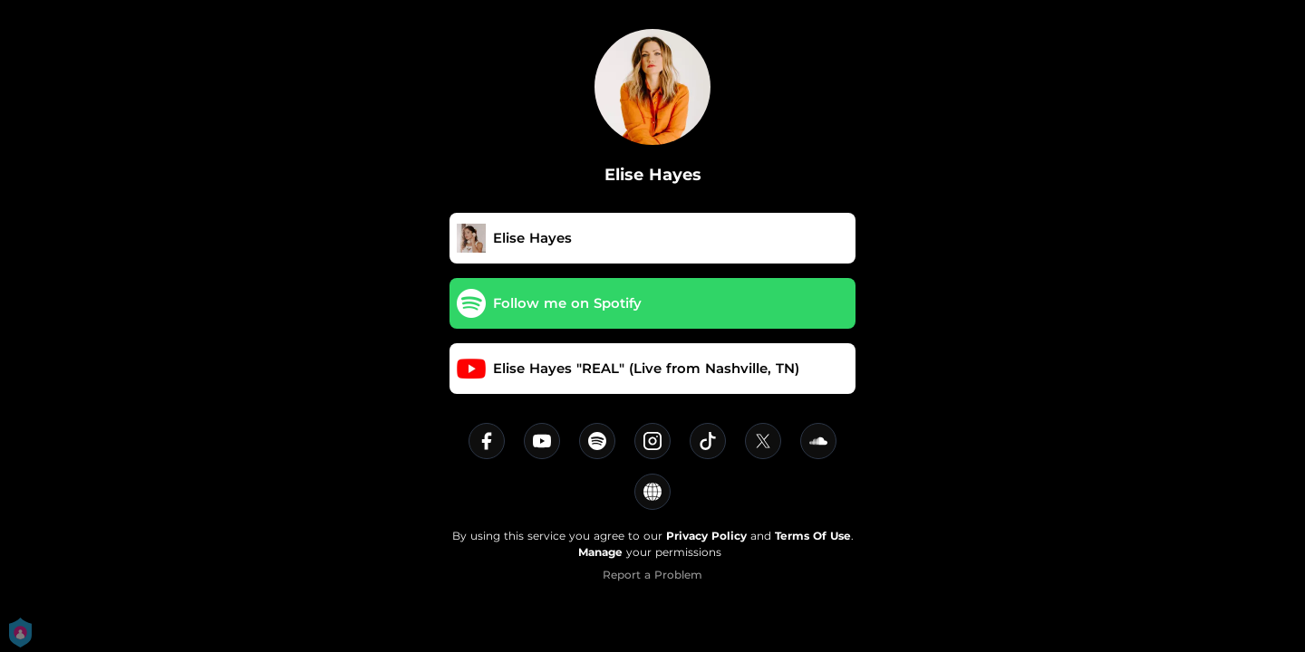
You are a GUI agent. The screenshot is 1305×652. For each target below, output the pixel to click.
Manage (600, 552)
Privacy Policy (706, 535)
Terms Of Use (813, 535)
